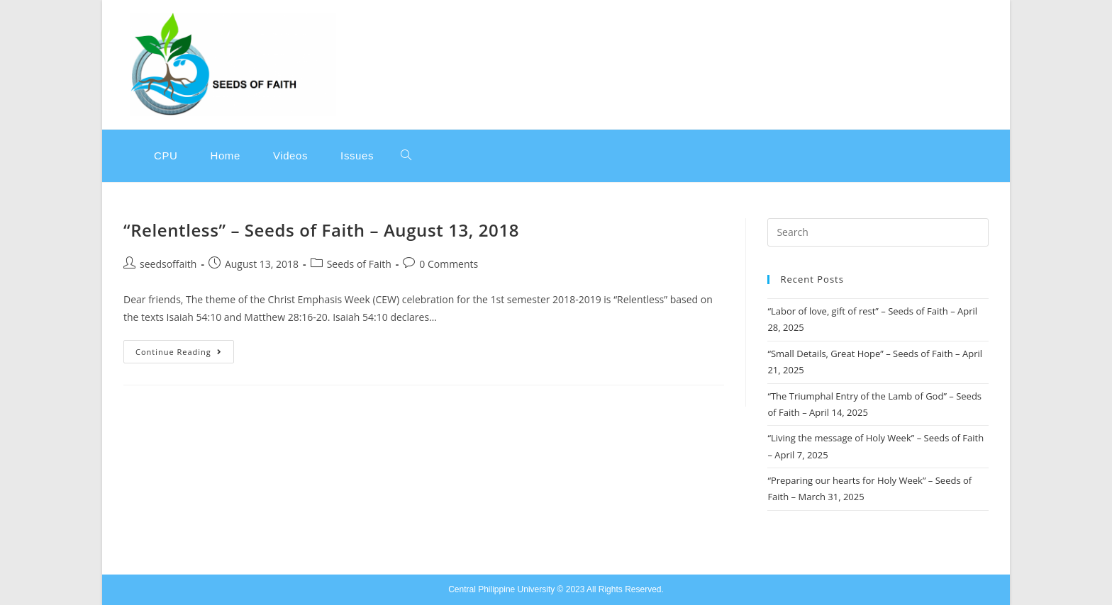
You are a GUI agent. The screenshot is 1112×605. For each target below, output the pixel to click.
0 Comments (448, 264)
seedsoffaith (168, 264)
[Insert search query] (878, 232)
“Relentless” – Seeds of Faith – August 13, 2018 (321, 230)
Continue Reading (184, 348)
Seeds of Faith (359, 264)
